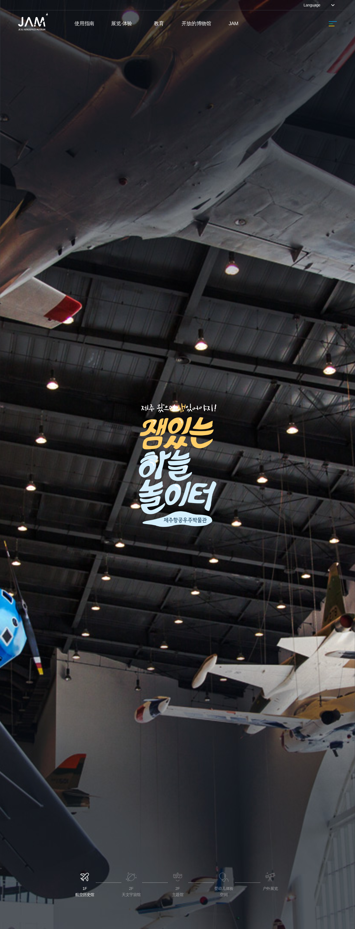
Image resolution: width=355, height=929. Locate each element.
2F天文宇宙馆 (131, 556)
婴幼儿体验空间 (223, 556)
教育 (159, 23)
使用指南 (84, 23)
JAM (233, 23)
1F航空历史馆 (84, 556)
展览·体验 (121, 23)
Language (320, 5)
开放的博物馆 (196, 23)
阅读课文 (241, 830)
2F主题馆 (177, 556)
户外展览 (270, 553)
